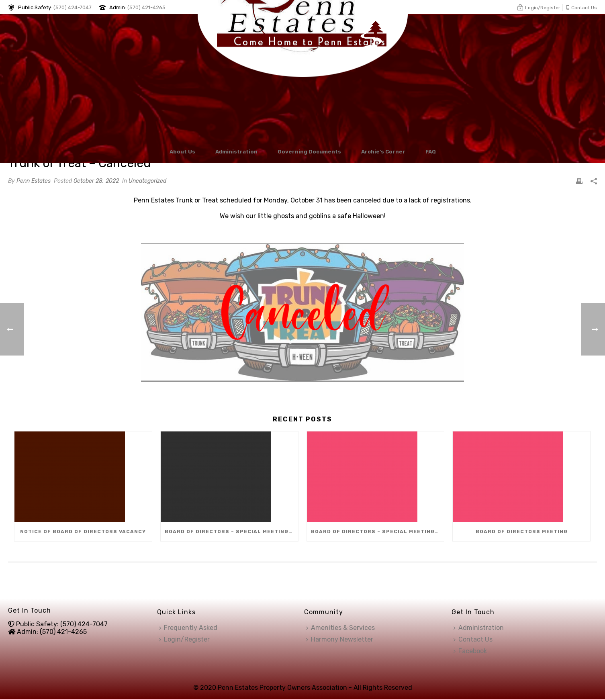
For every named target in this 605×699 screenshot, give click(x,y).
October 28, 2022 (96, 181)
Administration (236, 152)
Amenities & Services (340, 628)
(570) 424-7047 (72, 7)
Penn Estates (33, 181)
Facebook (470, 651)
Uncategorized (147, 181)
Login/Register (184, 639)
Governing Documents (309, 152)
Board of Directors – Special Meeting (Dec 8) (231, 531)
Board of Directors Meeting (522, 531)
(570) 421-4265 (146, 7)
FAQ (430, 152)
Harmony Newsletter (339, 639)
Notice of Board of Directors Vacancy (83, 531)
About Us (182, 152)
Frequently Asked (188, 628)
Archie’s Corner (383, 152)
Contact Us (473, 639)
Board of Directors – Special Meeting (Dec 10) (377, 531)
